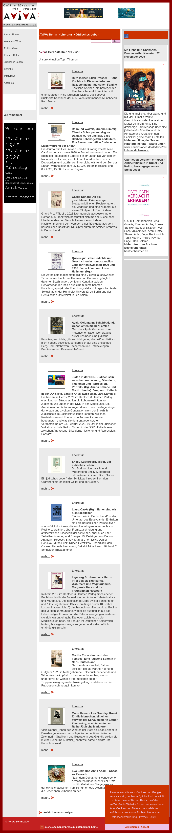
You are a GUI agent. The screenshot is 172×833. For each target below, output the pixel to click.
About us (8, 83)
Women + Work (12, 41)
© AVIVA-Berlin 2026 (17, 821)
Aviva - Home (11, 34)
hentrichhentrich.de (136, 251)
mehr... (45, 108)
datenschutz (83, 827)
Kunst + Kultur (11, 55)
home (94, 827)
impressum (68, 827)
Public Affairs (10, 48)
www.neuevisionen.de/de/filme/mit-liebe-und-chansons (145, 149)
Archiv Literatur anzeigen (58, 812)
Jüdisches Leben (13, 62)
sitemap (56, 827)
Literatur (8, 69)
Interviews (9, 76)
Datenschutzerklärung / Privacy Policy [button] (133, 817)
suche (48, 827)
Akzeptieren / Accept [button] (137, 827)
